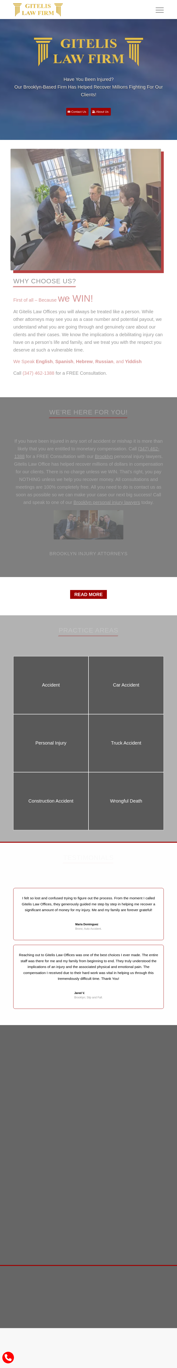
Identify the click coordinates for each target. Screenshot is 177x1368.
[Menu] (157, 9)
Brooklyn (104, 456)
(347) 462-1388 (38, 373)
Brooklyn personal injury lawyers (106, 502)
